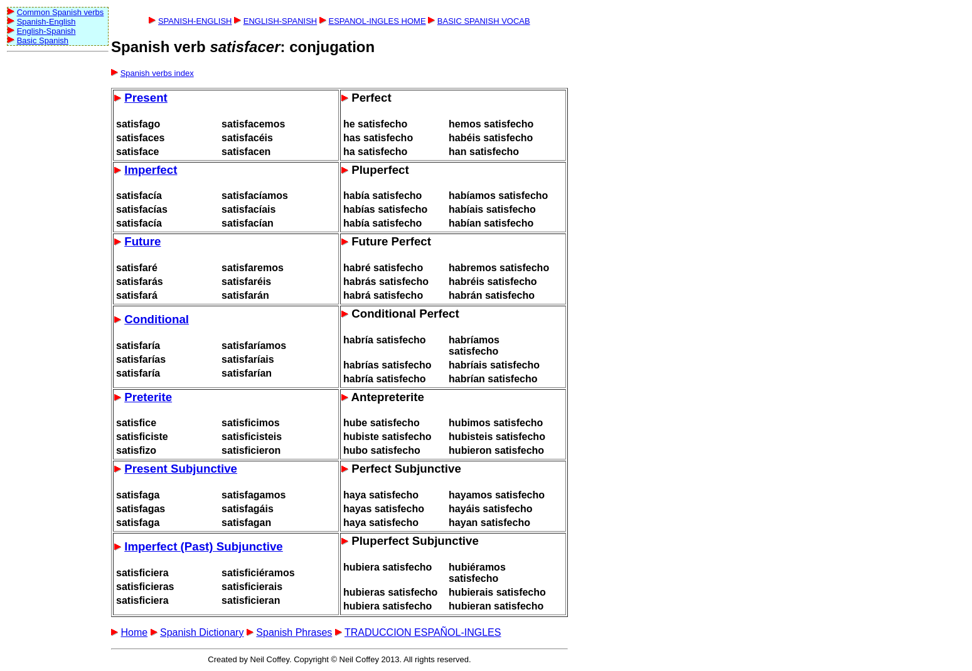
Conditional (156, 319)
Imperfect (150, 169)
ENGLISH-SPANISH (280, 21)
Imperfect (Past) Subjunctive (203, 546)
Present (146, 97)
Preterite (148, 397)
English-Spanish (46, 31)
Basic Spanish (42, 40)
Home (133, 632)
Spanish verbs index (157, 73)
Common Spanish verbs (60, 12)
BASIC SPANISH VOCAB (483, 21)
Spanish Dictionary (201, 632)
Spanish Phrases (294, 632)
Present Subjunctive (180, 468)
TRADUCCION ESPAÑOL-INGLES (422, 632)
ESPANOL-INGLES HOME (376, 21)
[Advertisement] (57, 245)
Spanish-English (46, 21)
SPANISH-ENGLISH (195, 21)
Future (142, 241)
